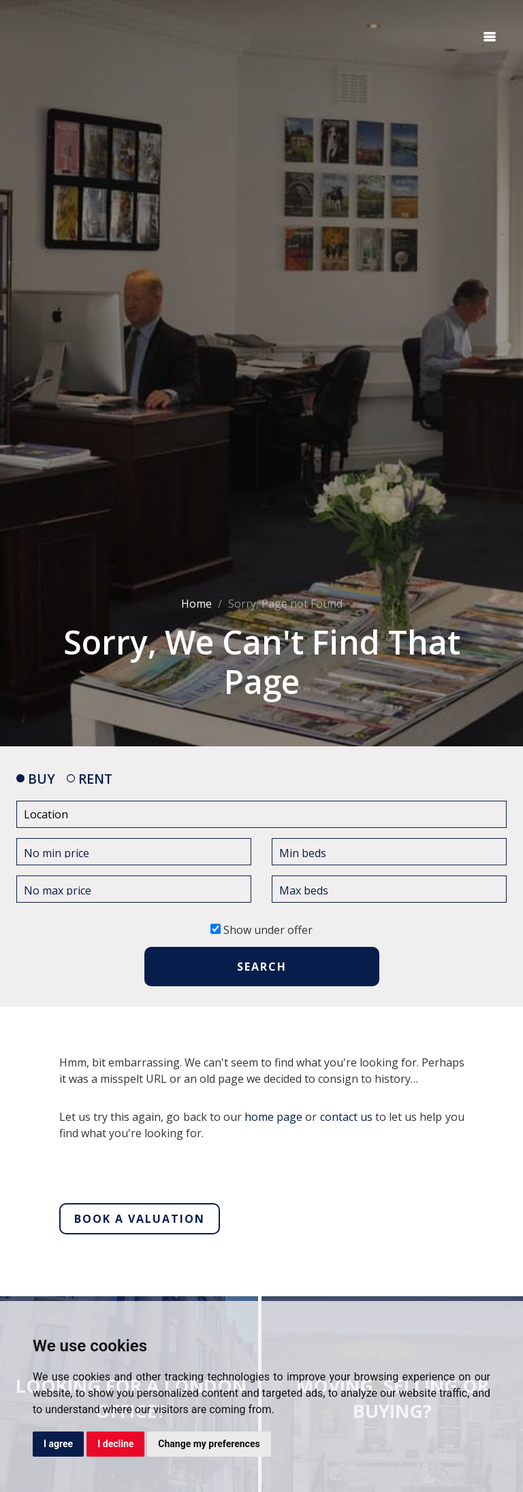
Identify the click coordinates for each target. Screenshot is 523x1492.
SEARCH (262, 966)
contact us (346, 1116)
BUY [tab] (35, 778)
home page (273, 1116)
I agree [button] (58, 1443)
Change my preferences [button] (208, 1443)
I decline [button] (115, 1443)
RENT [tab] (89, 778)
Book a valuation (139, 1218)
